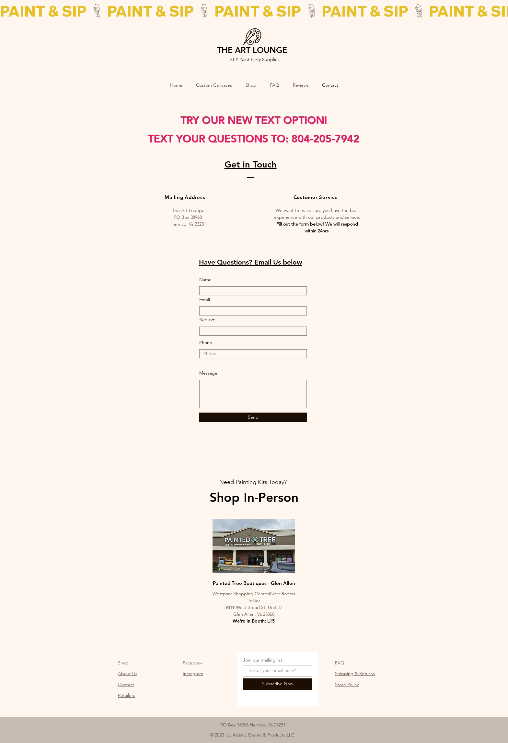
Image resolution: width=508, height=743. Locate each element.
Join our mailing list (262, 660)
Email (204, 299)
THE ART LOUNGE (252, 50)
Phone (205, 342)
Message (208, 373)
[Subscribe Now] (277, 684)
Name (205, 279)
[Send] (253, 417)
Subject (207, 319)
